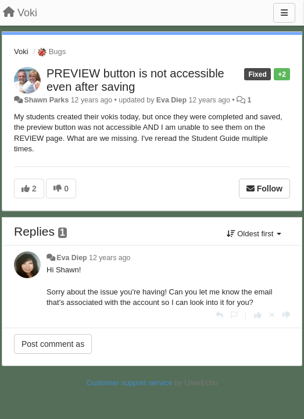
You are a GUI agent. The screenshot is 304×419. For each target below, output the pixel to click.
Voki (21, 51)
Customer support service (129, 382)
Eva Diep (171, 100)
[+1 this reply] (258, 315)
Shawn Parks (46, 100)
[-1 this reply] (286, 315)
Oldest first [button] (254, 233)
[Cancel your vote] (272, 315)
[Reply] (219, 315)
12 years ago (109, 258)
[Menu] (284, 13)
